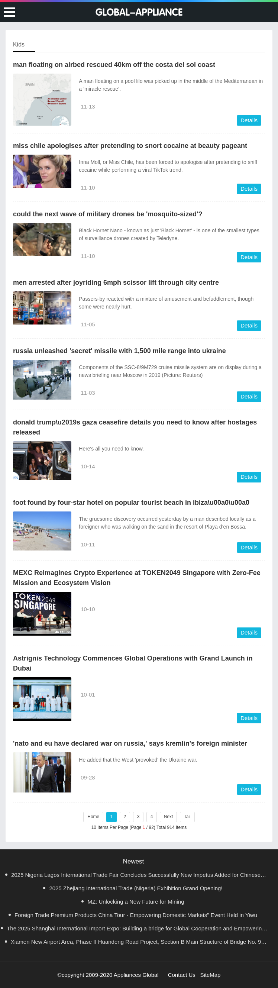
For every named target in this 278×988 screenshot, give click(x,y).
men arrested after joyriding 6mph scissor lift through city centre (116, 282)
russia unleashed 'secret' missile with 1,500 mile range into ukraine (119, 351)
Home (93, 816)
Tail (187, 816)
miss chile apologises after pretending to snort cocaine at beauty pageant (130, 145)
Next (168, 816)
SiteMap (210, 975)
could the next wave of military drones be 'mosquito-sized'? (108, 214)
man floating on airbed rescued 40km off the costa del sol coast (114, 64)
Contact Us (181, 975)
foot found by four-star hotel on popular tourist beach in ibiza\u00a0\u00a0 (131, 502)
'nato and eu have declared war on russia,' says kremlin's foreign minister (130, 743)
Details (249, 120)
